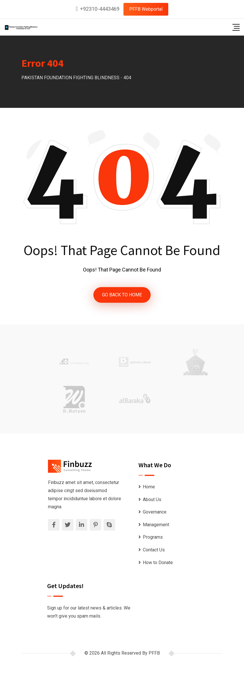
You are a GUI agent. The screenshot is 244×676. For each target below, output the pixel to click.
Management (156, 524)
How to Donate (158, 562)
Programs (153, 537)
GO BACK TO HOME (122, 295)
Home (149, 487)
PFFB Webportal (145, 9)
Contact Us (154, 550)
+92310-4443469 (99, 9)
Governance (155, 512)
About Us (152, 499)
